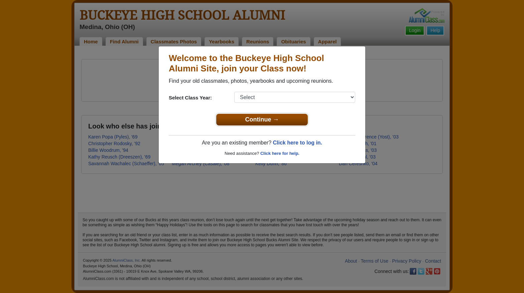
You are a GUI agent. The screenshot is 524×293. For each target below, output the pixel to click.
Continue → (262, 119)
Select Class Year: (190, 97)
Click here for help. (279, 153)
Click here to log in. (297, 142)
